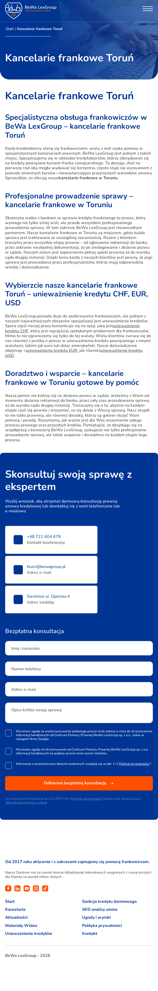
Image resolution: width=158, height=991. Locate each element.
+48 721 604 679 (44, 536)
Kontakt (89, 933)
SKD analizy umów (100, 909)
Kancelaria (15, 909)
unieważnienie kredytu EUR (51, 350)
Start (10, 28)
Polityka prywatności (102, 925)
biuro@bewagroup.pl (46, 566)
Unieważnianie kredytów (28, 933)
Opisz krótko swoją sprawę (36, 710)
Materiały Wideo (21, 925)
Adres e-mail (23, 689)
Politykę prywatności (86, 798)
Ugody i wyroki (96, 917)
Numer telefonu (26, 669)
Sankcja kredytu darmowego (109, 901)
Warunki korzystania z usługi (26, 802)
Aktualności (16, 917)
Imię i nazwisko (25, 648)
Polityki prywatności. (134, 764)
